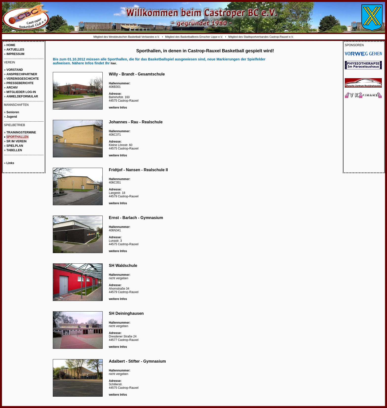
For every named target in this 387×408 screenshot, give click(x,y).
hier (113, 63)
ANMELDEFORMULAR (22, 96)
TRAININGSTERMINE (21, 132)
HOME (10, 45)
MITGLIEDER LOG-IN (21, 92)
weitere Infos (118, 107)
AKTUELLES (15, 49)
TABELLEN (14, 150)
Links (10, 163)
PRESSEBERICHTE (20, 83)
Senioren (12, 112)
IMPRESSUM (15, 54)
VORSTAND (14, 70)
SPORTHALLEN (17, 137)
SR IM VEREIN (16, 141)
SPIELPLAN (14, 146)
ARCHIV (12, 87)
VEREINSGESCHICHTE (22, 78)
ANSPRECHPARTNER (21, 74)
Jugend (11, 116)
